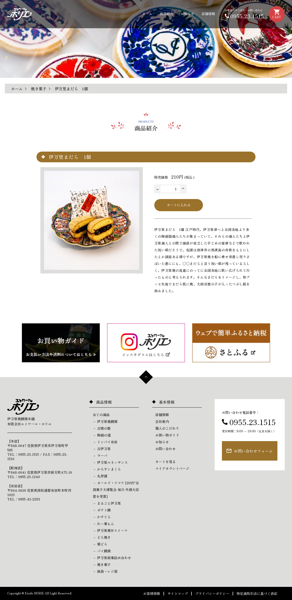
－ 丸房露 (100, 475)
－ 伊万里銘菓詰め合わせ (112, 557)
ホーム (147, 13)
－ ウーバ (100, 455)
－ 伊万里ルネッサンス (110, 462)
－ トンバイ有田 (105, 441)
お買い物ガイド (167, 435)
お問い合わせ (165, 448)
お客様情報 (151, 593)
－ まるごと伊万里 (107, 503)
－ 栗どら (100, 544)
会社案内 (162, 421)
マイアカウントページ (172, 468)
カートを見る (165, 461)
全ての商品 (101, 414)
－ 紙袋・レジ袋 (105, 571)
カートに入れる (179, 204)
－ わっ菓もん (103, 523)
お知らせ (187, 13)
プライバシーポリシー (212, 593)
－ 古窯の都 (102, 428)
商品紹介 (166, 13)
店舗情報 (208, 13)
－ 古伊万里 (102, 448)
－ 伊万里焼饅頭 (105, 421)
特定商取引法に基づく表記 (257, 593)
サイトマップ (177, 593)
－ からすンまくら (107, 469)
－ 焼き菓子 (102, 564)
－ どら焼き (102, 537)
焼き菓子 (38, 88)
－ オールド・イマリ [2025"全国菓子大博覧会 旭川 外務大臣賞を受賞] (116, 489)
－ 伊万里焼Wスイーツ (110, 530)
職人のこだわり (167, 428)
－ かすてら (102, 516)
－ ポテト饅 (102, 510)
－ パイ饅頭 (102, 550)
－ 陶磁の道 (102, 435)
